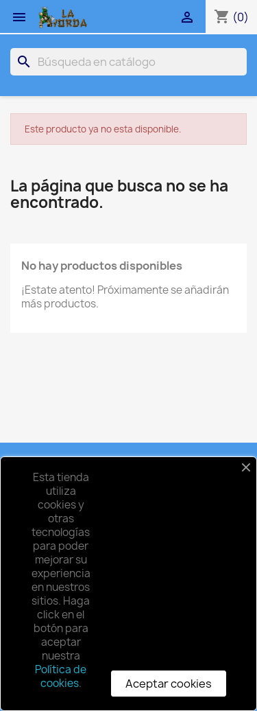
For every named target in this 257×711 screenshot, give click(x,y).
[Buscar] (128, 61)
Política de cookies (60, 676)
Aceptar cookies (168, 683)
